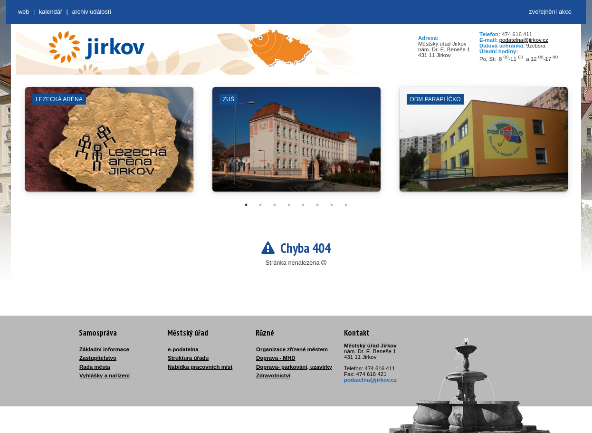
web (23, 11)
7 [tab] (331, 205)
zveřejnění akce (550, 11)
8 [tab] (346, 205)
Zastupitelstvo (97, 358)
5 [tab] (303, 205)
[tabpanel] (109, 144)
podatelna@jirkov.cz (523, 40)
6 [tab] (317, 205)
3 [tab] (274, 205)
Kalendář (50, 11)
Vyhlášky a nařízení (104, 375)
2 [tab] (260, 205)
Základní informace (104, 349)
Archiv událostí (91, 11)
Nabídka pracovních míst (200, 367)
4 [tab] (289, 205)
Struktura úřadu (188, 358)
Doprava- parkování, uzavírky (294, 367)
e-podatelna (183, 349)
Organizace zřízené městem (292, 349)
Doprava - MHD (276, 358)
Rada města (94, 367)
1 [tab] (246, 205)
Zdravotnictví (273, 375)
